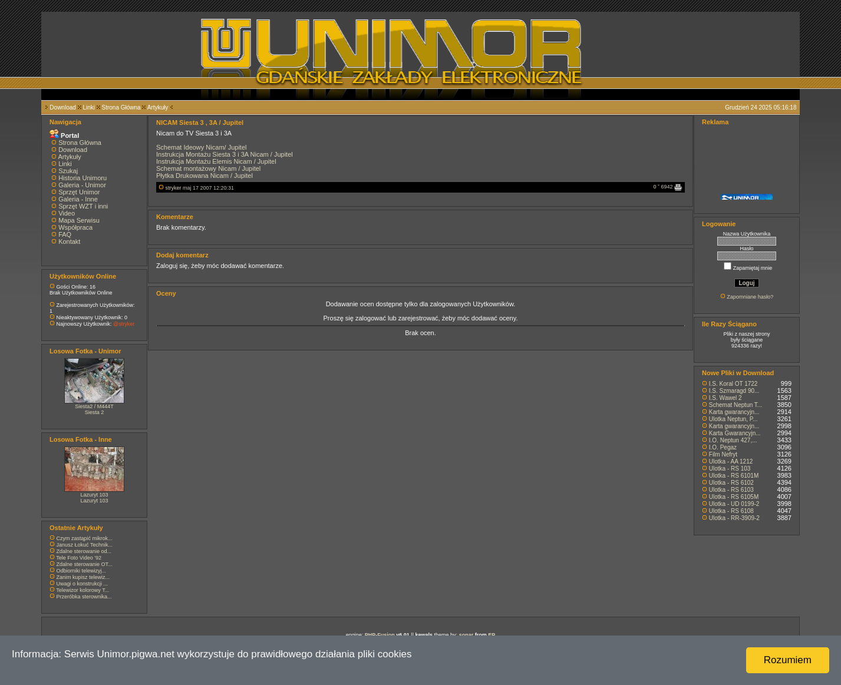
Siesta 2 (94, 412)
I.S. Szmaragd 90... (734, 391)
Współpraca (75, 227)
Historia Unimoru (82, 177)
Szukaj (68, 170)
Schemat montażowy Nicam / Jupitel (208, 168)
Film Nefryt (723, 454)
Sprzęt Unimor (79, 192)
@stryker (123, 324)
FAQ (64, 234)
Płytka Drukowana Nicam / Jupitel (204, 175)
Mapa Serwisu (79, 220)
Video (66, 213)
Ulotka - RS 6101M (733, 475)
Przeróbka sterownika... (84, 597)
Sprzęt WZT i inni (83, 206)
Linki (89, 107)
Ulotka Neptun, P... (733, 419)
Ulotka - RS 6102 (731, 482)
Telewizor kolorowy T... (82, 590)
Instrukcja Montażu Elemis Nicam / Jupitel (216, 161)
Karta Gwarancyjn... (735, 433)
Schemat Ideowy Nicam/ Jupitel (201, 147)
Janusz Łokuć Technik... (85, 545)
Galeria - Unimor (82, 184)
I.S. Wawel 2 (725, 398)
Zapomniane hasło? (750, 297)
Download (62, 107)
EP (491, 635)
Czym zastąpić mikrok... (85, 538)
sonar (466, 635)
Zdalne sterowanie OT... (85, 564)
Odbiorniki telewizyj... (82, 571)
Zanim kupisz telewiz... (83, 577)
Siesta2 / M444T (94, 406)
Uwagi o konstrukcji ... (82, 584)
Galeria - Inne (78, 199)
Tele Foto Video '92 (78, 558)
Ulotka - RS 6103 (731, 490)
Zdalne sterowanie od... (84, 551)
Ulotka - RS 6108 (731, 511)
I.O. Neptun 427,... (733, 440)
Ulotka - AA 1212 (731, 461)
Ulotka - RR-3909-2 (734, 518)
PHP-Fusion (380, 635)
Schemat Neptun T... (735, 405)
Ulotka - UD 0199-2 (734, 504)
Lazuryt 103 (94, 495)
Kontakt (69, 241)
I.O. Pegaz (723, 447)
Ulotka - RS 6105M (733, 497)
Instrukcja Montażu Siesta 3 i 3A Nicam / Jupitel (224, 154)
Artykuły (158, 107)
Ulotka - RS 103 (730, 468)
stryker (174, 188)
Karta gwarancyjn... (734, 412)
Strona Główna (121, 107)
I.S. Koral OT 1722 (733, 383)
